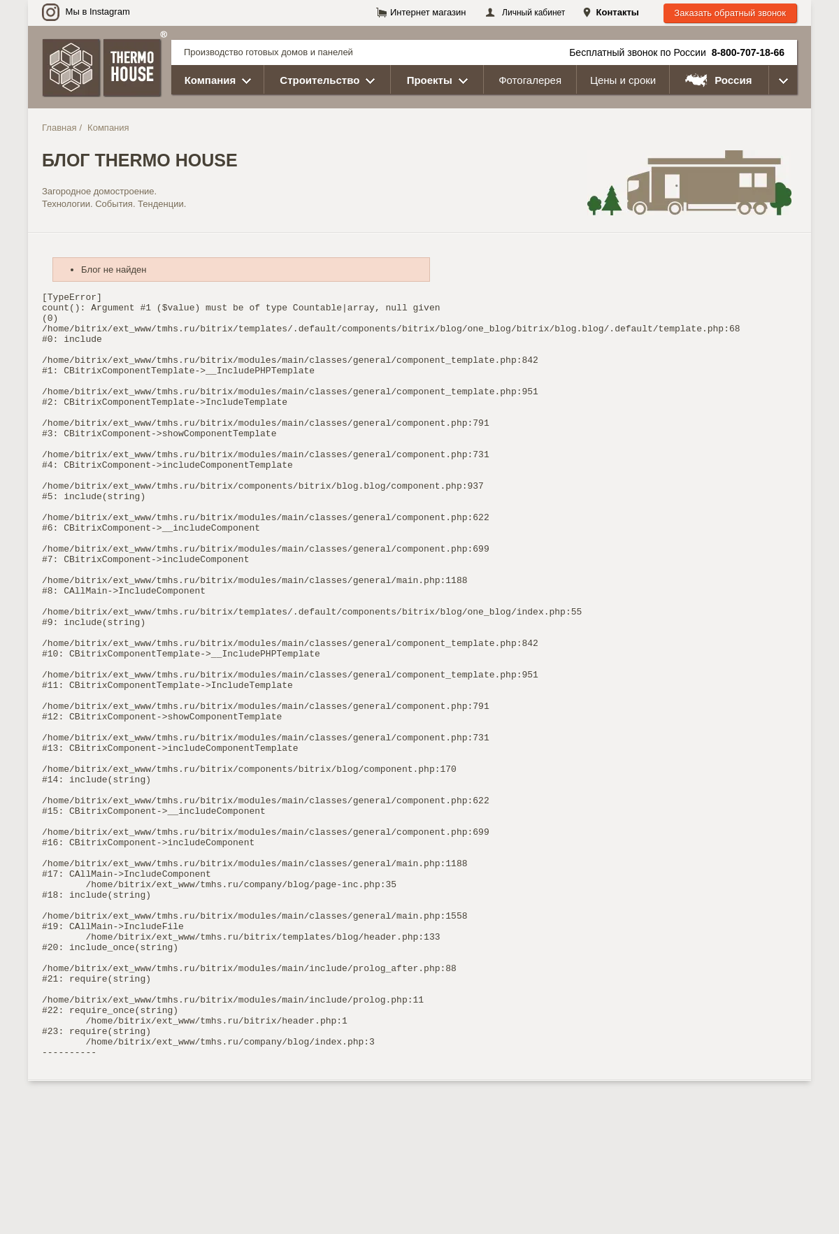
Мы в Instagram (86, 11)
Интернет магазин (428, 12)
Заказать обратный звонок (730, 13)
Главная (59, 127)
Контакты (617, 12)
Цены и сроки (623, 80)
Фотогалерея (530, 80)
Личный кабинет (533, 12)
